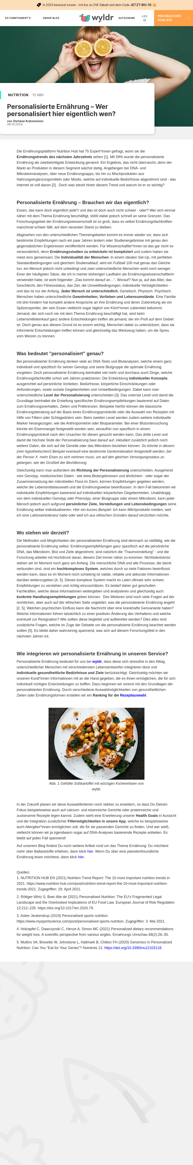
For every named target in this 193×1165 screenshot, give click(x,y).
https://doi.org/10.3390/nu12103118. (133, 948)
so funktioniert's (18, 18)
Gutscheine (127, 18)
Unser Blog (51, 18)
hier (90, 851)
